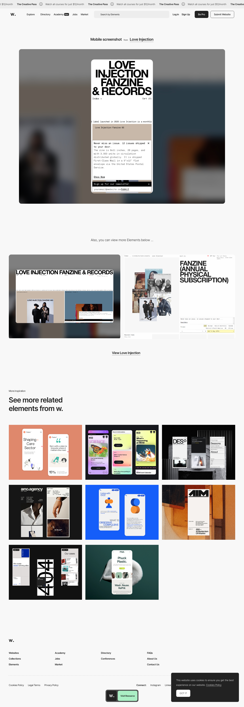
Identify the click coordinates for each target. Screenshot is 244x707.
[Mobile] (122, 452)
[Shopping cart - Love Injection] (179, 297)
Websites (14, 652)
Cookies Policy (16, 685)
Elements (14, 664)
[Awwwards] (13, 14)
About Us (152, 658)
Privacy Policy (51, 685)
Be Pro (201, 14)
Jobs (74, 14)
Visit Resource (127, 695)
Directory (45, 14)
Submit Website (222, 14)
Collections (15, 658)
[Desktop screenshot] (64, 296)
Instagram (155, 685)
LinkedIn (169, 685)
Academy (61, 14)
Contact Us (153, 664)
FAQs (150, 652)
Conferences (108, 658)
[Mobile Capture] (45, 452)
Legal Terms (34, 685)
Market (84, 14)
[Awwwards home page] (112, 696)
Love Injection (142, 39)
